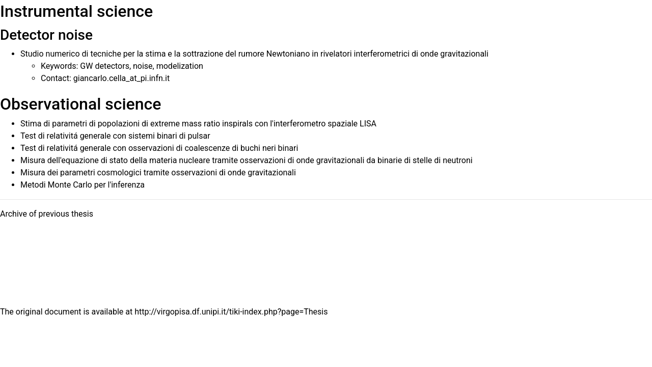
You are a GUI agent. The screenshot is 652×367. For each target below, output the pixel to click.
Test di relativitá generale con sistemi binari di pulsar (115, 136)
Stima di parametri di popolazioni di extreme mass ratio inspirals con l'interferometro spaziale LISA (198, 123)
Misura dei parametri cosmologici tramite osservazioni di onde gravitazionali (158, 172)
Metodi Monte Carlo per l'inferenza (82, 185)
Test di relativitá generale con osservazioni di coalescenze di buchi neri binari (159, 148)
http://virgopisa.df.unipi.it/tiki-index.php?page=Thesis (231, 312)
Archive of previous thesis (46, 214)
